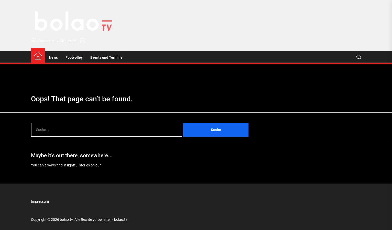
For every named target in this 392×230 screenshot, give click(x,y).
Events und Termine (106, 57)
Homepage (110, 165)
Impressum (40, 201)
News (53, 57)
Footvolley (74, 57)
